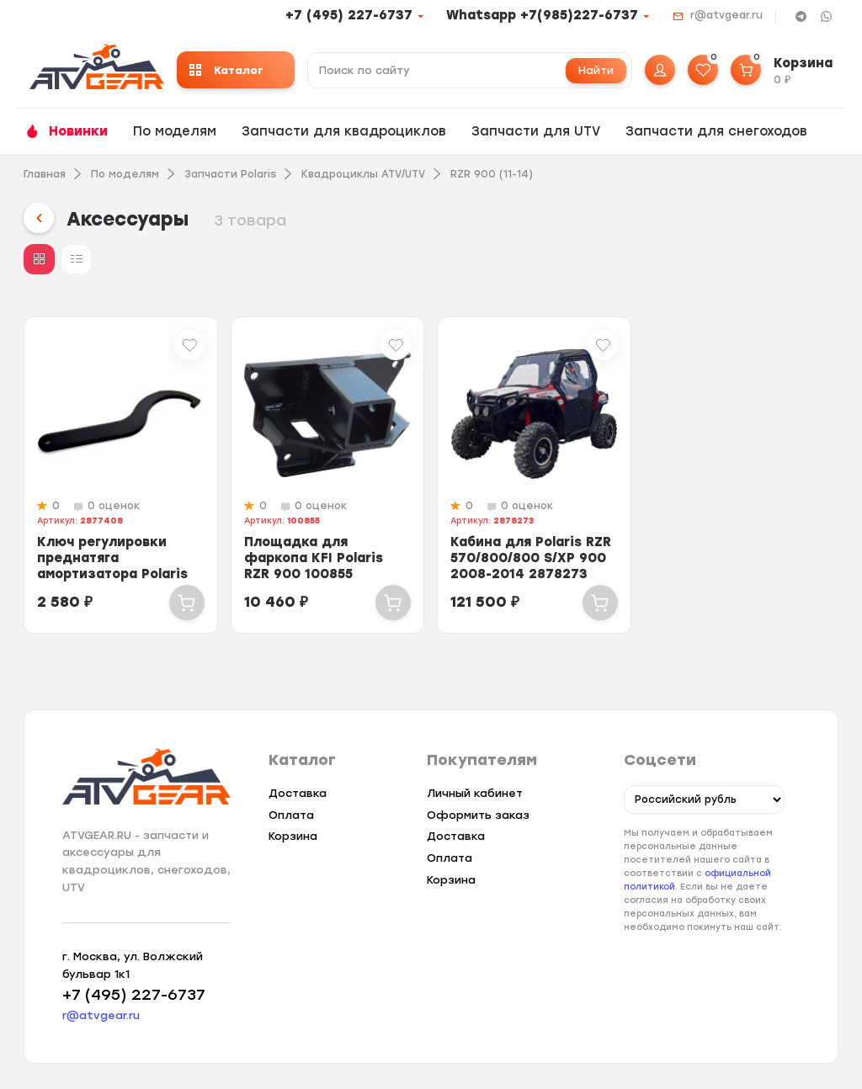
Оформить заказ (478, 815)
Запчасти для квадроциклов (344, 131)
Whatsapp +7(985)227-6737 (542, 15)
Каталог (226, 70)
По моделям (174, 131)
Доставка (298, 793)
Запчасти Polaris (230, 174)
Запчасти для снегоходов (716, 131)
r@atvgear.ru (726, 15)
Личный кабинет (475, 793)
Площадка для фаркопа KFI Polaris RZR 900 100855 (313, 558)
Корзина (293, 836)
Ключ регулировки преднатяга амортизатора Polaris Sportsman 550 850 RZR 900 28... (118, 574)
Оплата (291, 815)
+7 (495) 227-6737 (348, 15)
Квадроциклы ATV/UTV (363, 174)
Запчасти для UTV (535, 131)
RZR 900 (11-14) (491, 174)
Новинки (78, 131)
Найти (596, 70)
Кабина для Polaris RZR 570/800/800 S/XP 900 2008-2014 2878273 (530, 558)
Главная (45, 174)
